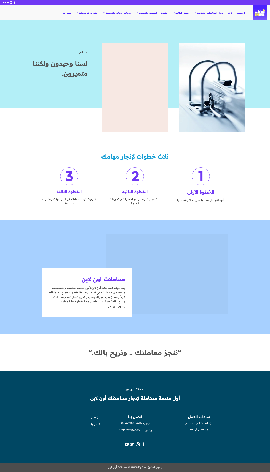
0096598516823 (129, 430)
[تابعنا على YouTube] (4, 2)
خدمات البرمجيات (87, 12)
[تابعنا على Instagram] (11, 2)
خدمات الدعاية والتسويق (117, 12)
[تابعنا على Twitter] (8, 2)
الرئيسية (240, 12)
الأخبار (229, 12)
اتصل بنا (67, 12)
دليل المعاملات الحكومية (208, 12)
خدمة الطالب (181, 12)
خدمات (164, 12)
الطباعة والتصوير (146, 12)
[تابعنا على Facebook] (15, 2)
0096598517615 (131, 423)
